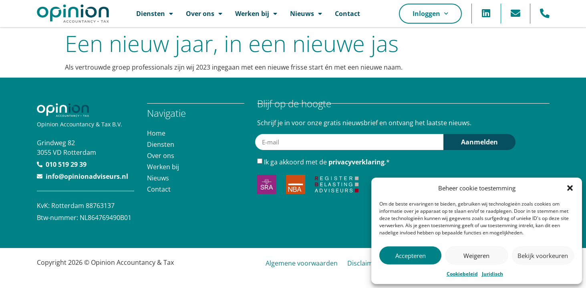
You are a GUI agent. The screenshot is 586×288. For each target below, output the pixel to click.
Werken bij (256, 13)
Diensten (154, 13)
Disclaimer (363, 263)
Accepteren (410, 256)
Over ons (204, 13)
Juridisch (492, 273)
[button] (570, 188)
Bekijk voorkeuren (543, 256)
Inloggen (430, 13)
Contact (347, 13)
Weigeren (476, 256)
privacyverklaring (356, 161)
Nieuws (306, 13)
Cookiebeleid (462, 273)
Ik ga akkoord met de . (327, 161)
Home (156, 132)
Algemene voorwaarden (302, 263)
